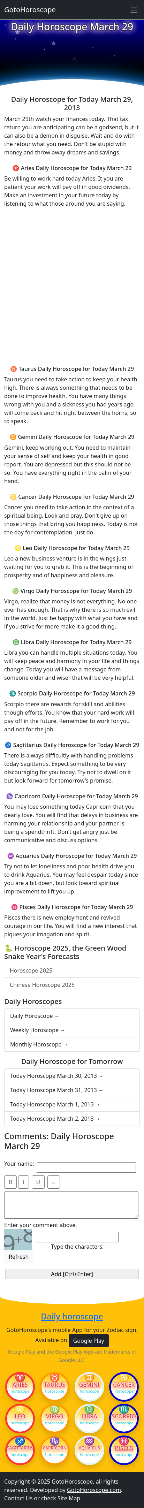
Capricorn (55, 1448)
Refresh (19, 1257)
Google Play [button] (88, 1341)
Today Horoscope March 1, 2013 (52, 1104)
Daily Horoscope (31, 1016)
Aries (20, 1385)
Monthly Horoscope (36, 1044)
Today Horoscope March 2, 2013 (52, 1118)
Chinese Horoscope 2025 (42, 985)
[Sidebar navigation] (134, 10)
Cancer (124, 1385)
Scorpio (124, 1416)
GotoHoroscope (30, 9)
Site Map (69, 1498)
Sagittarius (20, 1448)
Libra (89, 1416)
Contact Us (18, 1498)
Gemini (89, 1385)
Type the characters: (77, 1246)
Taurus (54, 1385)
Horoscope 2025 (31, 970)
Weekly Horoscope (34, 1030)
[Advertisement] (72, 285)
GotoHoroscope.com (94, 1490)
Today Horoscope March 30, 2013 (53, 1076)
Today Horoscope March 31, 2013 (53, 1090)
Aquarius (89, 1448)
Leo (20, 1416)
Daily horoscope (72, 1317)
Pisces (124, 1448)
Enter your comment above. (40, 1225)
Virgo (54, 1416)
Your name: (19, 1163)
